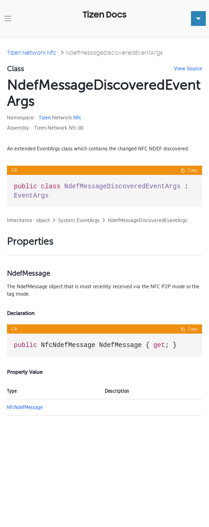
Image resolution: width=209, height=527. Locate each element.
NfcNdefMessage (24, 407)
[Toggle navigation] (8, 18)
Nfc (77, 117)
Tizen (45, 117)
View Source (188, 68)
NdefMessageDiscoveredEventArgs (114, 52)
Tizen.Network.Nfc (31, 52)
